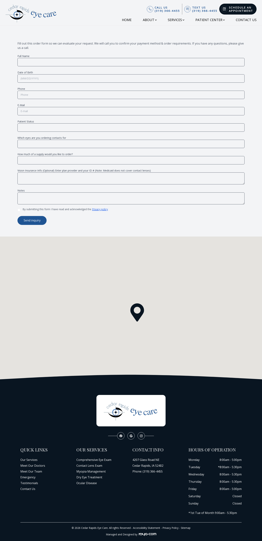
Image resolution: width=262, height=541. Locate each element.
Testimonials (29, 483)
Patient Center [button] (210, 20)
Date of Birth (25, 72)
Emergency (27, 477)
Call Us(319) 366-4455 (167, 9)
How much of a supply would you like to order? (45, 154)
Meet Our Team (31, 471)
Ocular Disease (86, 483)
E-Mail (21, 105)
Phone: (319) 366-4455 (147, 471)
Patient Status (25, 121)
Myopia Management (91, 471)
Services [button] (176, 20)
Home (127, 20)
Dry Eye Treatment (89, 477)
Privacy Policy (170, 527)
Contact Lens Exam (89, 465)
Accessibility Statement (146, 527)
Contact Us (246, 20)
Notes (21, 190)
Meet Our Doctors (32, 465)
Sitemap (185, 527)
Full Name (23, 56)
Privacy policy (100, 209)
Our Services (28, 459)
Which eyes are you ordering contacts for (41, 138)
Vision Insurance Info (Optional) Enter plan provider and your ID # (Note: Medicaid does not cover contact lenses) (84, 170)
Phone (21, 88)
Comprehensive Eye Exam (93, 459)
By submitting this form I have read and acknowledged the (65, 209)
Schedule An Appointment (241, 9)
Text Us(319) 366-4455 (204, 9)
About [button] (149, 20)
